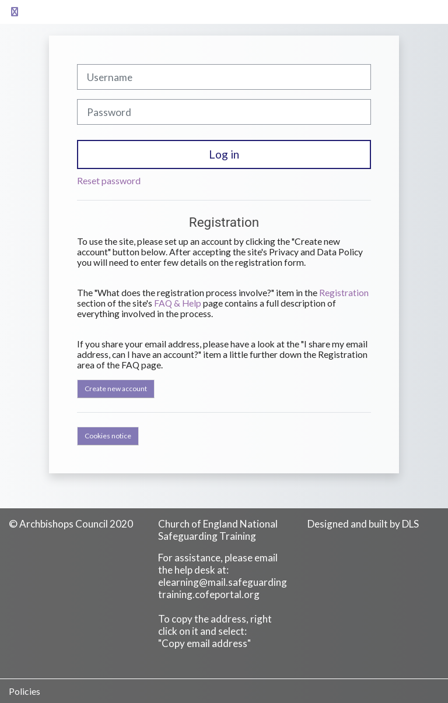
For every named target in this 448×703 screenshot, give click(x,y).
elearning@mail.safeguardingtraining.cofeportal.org (222, 588)
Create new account (116, 388)
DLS (410, 524)
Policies (24, 691)
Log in (224, 154)
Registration (344, 292)
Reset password (109, 180)
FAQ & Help (177, 303)
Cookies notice (108, 435)
